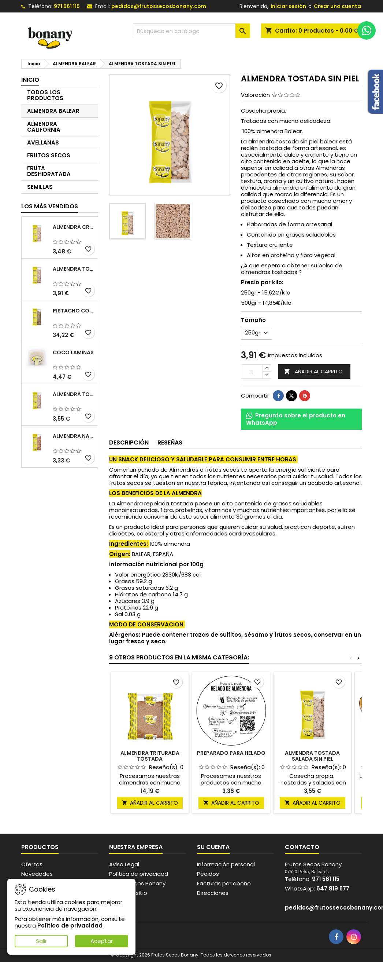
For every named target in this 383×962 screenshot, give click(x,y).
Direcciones (212, 893)
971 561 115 (67, 6)
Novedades (37, 874)
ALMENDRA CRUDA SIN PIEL (74, 227)
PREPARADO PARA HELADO (231, 753)
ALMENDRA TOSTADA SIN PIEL (74, 269)
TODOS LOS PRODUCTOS (45, 95)
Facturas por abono (224, 883)
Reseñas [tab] (169, 442)
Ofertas (31, 864)
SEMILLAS (40, 187)
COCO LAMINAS (73, 352)
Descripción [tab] (129, 442)
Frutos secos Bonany (137, 883)
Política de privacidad (138, 874)
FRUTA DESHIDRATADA (49, 171)
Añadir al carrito (313, 372)
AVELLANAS (43, 142)
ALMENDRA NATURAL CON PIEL (74, 436)
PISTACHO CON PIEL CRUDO (74, 311)
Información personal (226, 864)
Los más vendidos (49, 206)
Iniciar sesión (288, 6)
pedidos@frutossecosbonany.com (158, 6)
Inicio (30, 80)
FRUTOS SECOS (48, 155)
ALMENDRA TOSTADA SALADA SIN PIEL (74, 394)
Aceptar (101, 941)
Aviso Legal (124, 864)
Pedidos (208, 874)
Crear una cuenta (337, 6)
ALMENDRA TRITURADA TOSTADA (149, 755)
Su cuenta (213, 847)
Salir (41, 941)
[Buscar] (191, 30)
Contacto (302, 847)
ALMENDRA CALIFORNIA (43, 126)
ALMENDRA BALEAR (53, 111)
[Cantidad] (252, 371)
